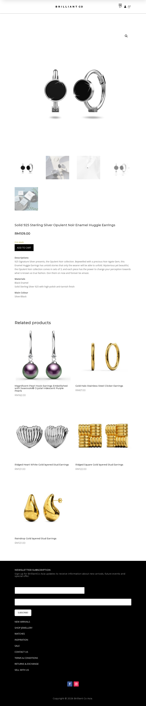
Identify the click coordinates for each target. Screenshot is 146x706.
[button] (126, 36)
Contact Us (21, 651)
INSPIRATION (21, 639)
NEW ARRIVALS (22, 621)
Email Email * (23, 583)
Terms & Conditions (26, 657)
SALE (17, 645)
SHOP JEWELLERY (23, 627)
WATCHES (20, 633)
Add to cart (24, 247)
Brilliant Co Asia (83, 698)
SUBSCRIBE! (23, 612)
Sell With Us (22, 669)
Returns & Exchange (27, 663)
